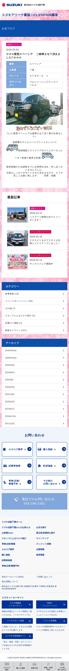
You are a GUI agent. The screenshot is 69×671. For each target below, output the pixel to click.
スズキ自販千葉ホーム (12, 522)
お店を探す (41, 527)
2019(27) (10, 409)
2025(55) (10, 365)
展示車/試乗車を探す (45, 533)
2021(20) (10, 394)
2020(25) (10, 401)
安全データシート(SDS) (13, 577)
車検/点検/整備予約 (10, 566)
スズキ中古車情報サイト (15, 636)
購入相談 (6, 555)
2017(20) (10, 423)
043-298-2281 (34, 503)
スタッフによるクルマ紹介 (14, 538)
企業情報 (40, 549)
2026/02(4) (11, 350)
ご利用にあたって (44, 577)
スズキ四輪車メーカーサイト (15, 604)
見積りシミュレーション (49, 604)
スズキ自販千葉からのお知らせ (16, 527)
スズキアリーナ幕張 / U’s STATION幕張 (30, 15)
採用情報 (40, 555)
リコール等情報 (49, 621)
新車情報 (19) (12, 294)
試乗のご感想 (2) (13, 323)
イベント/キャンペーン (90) (19, 301)
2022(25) (10, 387)
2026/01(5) (11, 358)
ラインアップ (42, 538)
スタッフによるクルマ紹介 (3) (20, 315)
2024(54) (10, 372)
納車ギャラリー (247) (16, 330)
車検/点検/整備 (8, 544)
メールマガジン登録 (15, 621)
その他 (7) (10, 308)
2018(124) (10, 416)
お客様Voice (7, 533)
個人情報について (10, 581)
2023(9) (9, 379)
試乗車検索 (7, 560)
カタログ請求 (8, 549)
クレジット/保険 (43, 544)
